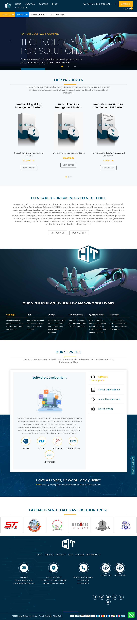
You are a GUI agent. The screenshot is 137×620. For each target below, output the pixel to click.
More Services (102, 409)
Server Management (105, 390)
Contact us (21, 7)
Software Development (99, 378)
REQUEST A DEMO (132, 465)
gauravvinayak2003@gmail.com (23, 583)
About (39, 555)
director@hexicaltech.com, (24, 580)
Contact (80, 555)
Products (7, 14)
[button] (66, 177)
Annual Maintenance (105, 399)
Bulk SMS (60, 14)
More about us (57, 233)
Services (21, 14)
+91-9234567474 (83, 580)
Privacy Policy (57, 616)
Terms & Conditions (45, 616)
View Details (28, 167)
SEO (51, 14)
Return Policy (93, 555)
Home (18, 4)
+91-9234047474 (83, 583)
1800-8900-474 (103, 4)
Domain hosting (39, 14)
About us (30, 4)
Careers (43, 4)
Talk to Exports (79, 233)
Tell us (38, 484)
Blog (54, 4)
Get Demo (126, 4)
